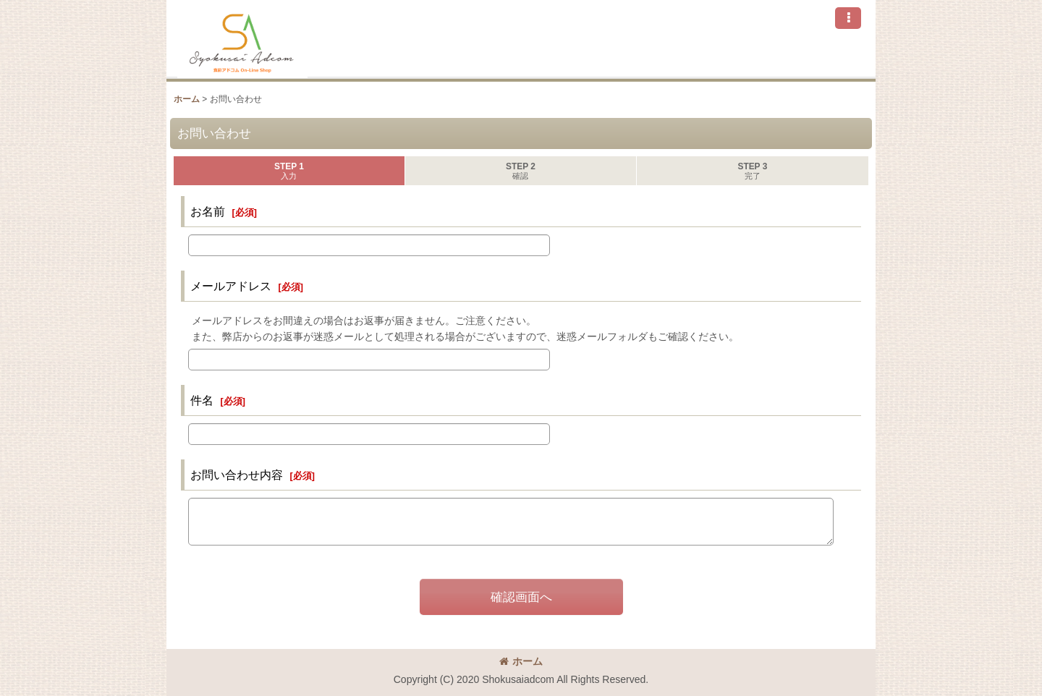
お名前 (207, 211)
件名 (201, 400)
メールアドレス (230, 285)
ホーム (521, 661)
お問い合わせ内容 (236, 474)
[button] (848, 18)
